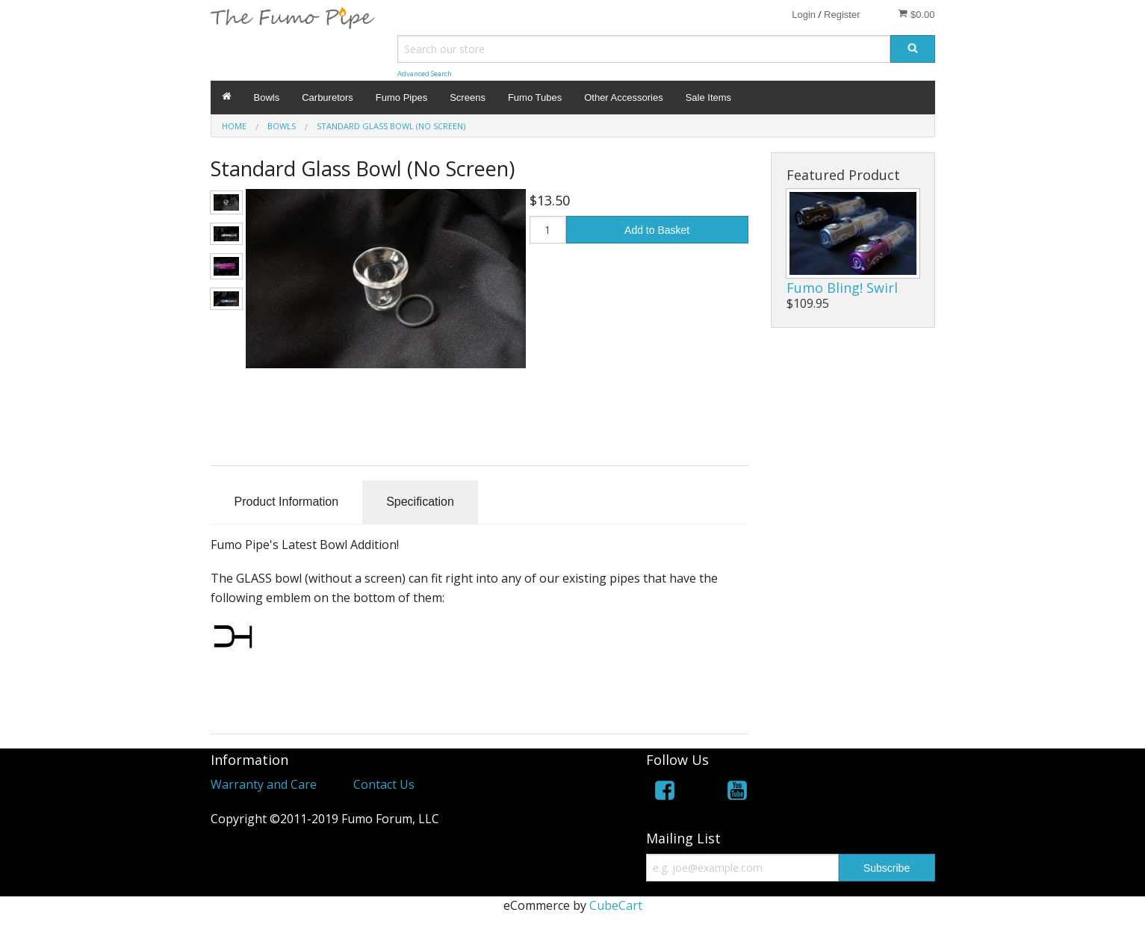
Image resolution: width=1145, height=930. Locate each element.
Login (804, 14)
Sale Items (708, 97)
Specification (420, 501)
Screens (467, 97)
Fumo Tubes (535, 97)
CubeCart (615, 905)
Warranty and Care (264, 784)
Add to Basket (656, 230)
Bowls (267, 97)
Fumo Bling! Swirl (842, 288)
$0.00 (916, 14)
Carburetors (327, 97)
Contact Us (384, 784)
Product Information (287, 501)
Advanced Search (424, 73)
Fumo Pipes (401, 97)
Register (842, 14)
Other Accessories (623, 97)
